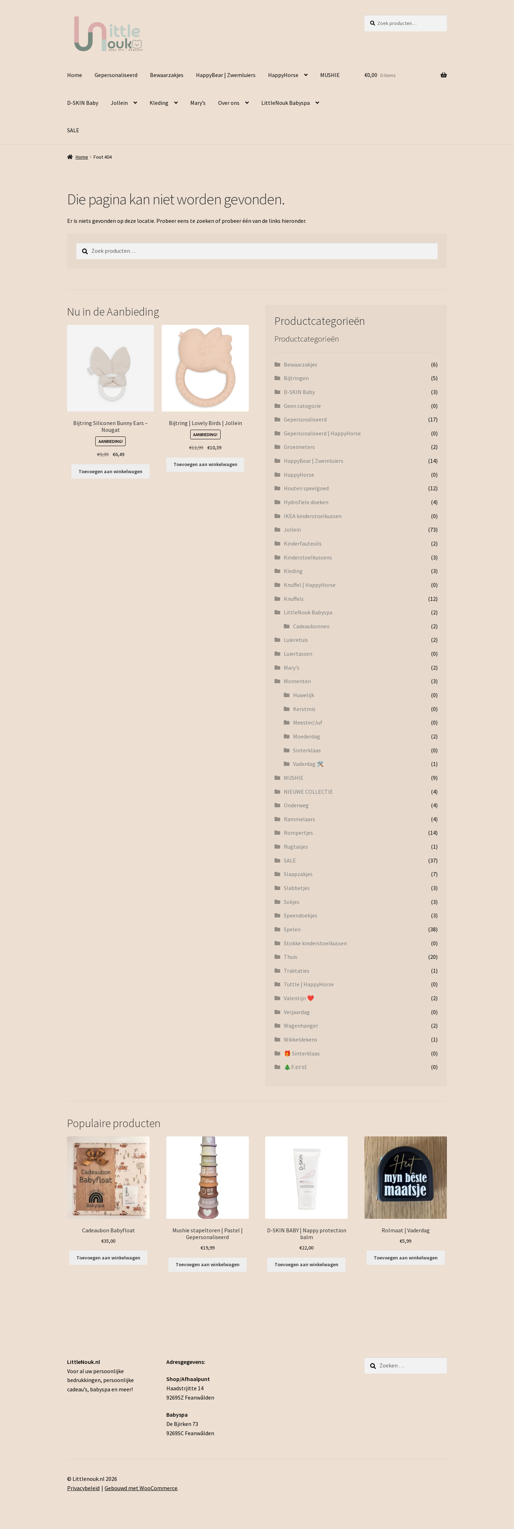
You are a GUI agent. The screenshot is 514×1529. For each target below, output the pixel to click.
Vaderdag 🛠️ (308, 763)
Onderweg (296, 805)
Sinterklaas (307, 750)
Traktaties (296, 970)
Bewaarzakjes (166, 74)
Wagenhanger (301, 1025)
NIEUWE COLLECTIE (308, 791)
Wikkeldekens (300, 1039)
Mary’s (198, 102)
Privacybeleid (83, 1488)
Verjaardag (297, 1012)
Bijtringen (296, 378)
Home (74, 74)
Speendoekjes (300, 915)
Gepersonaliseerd (116, 74)
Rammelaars (299, 819)
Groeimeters (299, 446)
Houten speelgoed (306, 488)
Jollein (119, 102)
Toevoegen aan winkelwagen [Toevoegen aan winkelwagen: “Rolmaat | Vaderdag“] (406, 1257)
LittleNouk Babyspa (285, 102)
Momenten (297, 681)
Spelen (292, 929)
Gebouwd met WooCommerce (141, 1488)
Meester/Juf (307, 722)
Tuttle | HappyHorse (309, 984)
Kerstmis (304, 708)
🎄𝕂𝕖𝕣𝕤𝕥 (295, 1066)
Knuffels (294, 598)
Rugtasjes (296, 846)
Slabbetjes (297, 887)
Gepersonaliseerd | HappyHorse (322, 433)
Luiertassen (298, 653)
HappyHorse (283, 74)
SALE (73, 130)
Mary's (291, 667)
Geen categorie (302, 405)
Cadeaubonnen (311, 626)
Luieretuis (296, 639)
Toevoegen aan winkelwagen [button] (110, 471)
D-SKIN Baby (82, 102)
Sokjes (291, 901)
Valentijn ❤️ (299, 998)
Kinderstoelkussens (308, 557)
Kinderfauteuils (303, 543)
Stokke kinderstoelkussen (315, 943)
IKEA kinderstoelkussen (313, 516)
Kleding (159, 102)
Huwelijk (303, 695)
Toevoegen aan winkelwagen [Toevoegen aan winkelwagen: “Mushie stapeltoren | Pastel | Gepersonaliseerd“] (208, 1264)
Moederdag (306, 736)
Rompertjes (298, 832)
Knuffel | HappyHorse (310, 584)
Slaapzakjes (298, 874)
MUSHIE (330, 74)
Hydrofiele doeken (306, 502)
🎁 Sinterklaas (302, 1053)
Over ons (229, 102)
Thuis (290, 956)
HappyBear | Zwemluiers (226, 74)
